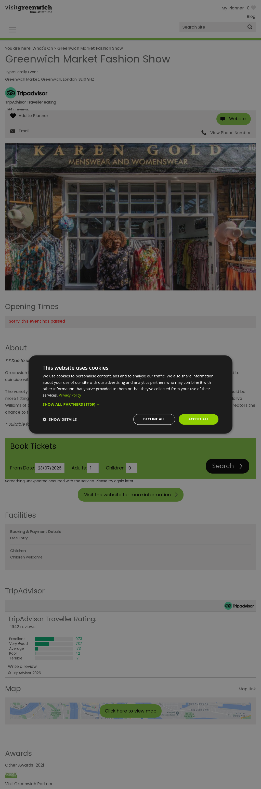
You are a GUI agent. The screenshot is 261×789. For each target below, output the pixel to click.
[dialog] (130, 394)
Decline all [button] (152, 419)
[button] (130, 404)
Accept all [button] (198, 419)
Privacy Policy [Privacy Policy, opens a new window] (71, 394)
